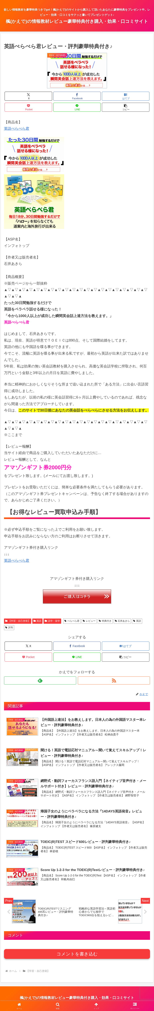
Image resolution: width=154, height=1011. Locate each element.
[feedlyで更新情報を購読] (40, 680)
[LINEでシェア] (77, 107)
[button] (125, 107)
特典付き (105, 621)
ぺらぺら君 (71, 621)
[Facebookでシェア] (77, 96)
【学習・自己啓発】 (17, 621)
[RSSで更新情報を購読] (114, 680)
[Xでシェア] (28, 96)
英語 (37, 621)
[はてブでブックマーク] (125, 96)
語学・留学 (52, 621)
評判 (9, 627)
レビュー (89, 621)
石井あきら (122, 621)
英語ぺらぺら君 (16, 129)
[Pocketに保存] (28, 107)
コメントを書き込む (77, 955)
